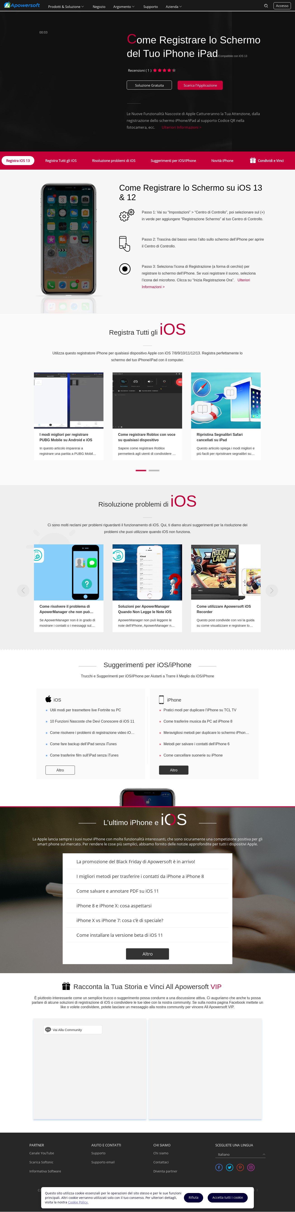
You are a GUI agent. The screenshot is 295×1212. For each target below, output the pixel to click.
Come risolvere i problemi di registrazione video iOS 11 (93, 733)
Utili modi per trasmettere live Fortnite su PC (85, 710)
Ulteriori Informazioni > (181, 127)
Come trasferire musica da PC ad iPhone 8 (198, 721)
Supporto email (103, 1162)
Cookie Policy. (78, 1202)
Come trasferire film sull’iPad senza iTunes (84, 755)
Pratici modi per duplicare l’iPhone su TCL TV (200, 710)
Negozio (99, 6)
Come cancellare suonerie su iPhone (193, 755)
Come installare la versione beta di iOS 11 (119, 935)
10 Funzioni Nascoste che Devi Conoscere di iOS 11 (92, 721)
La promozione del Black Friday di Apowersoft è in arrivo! (135, 862)
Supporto (151, 6)
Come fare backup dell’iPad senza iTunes (83, 744)
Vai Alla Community (67, 1030)
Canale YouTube (41, 1153)
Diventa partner (165, 1171)
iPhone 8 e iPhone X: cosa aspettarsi (114, 906)
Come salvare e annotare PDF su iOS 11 (117, 891)
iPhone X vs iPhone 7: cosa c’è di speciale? (119, 921)
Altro (60, 770)
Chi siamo (160, 1153)
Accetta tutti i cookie (227, 1197)
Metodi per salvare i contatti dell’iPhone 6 (197, 744)
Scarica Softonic (41, 1162)
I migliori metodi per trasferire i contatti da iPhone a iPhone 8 (140, 876)
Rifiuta (193, 1197)
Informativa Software (45, 1171)
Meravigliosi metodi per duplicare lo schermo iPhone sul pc (207, 733)
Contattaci (161, 1162)
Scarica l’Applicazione (200, 85)
